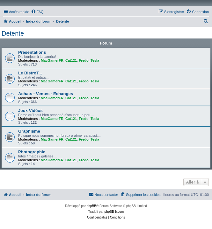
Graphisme (29, 131)
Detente (13, 33)
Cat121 (71, 60)
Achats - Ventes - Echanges (45, 93)
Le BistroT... (30, 73)
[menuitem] (37, 12)
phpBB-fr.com (114, 211)
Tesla (95, 60)
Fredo (84, 60)
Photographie (31, 151)
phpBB (91, 206)
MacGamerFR (52, 60)
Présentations (32, 52)
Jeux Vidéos (30, 110)
